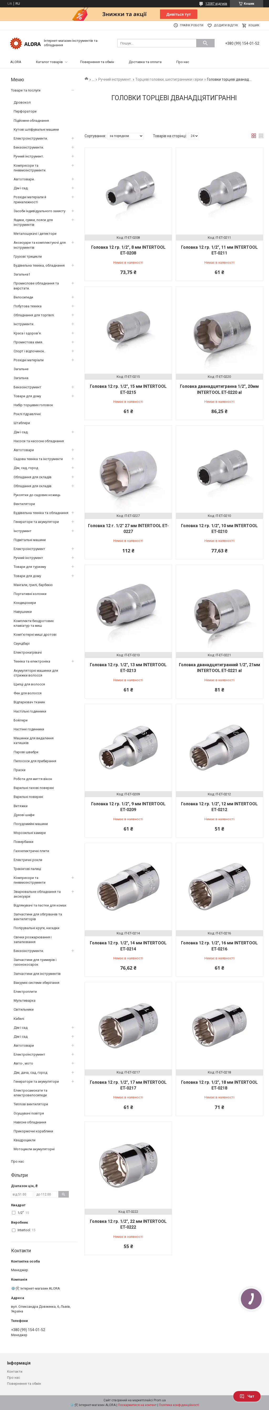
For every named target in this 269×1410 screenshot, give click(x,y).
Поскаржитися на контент (137, 1405)
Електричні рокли (28, 860)
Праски (19, 770)
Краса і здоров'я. (28, 333)
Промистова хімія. (28, 342)
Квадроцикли (24, 1140)
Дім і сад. (21, 188)
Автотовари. (24, 179)
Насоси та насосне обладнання (39, 441)
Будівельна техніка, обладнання (39, 265)
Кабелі (19, 1019)
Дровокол (22, 102)
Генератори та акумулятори (36, 522)
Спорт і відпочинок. (29, 351)
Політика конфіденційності (179, 1405)
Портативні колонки (30, 594)
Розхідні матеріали (29, 360)
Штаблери (22, 423)
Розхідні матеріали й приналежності (30, 199)
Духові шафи (24, 815)
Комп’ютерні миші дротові (35, 635)
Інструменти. (24, 324)
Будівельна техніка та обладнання (41, 513)
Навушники (23, 612)
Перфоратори (25, 111)
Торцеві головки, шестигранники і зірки (169, 79)
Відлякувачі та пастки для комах (40, 905)
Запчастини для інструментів (37, 974)
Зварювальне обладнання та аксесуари (37, 894)
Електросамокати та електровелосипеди (30, 1092)
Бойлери (21, 720)
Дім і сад (21, 1028)
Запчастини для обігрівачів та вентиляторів (38, 916)
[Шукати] (205, 43)
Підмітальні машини (30, 540)
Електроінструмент (29, 549)
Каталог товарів (49, 62)
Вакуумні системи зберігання (36, 983)
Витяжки (21, 806)
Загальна (21, 378)
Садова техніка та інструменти (38, 459)
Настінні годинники (29, 729)
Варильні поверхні (28, 797)
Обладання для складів (32, 477)
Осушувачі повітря (29, 1113)
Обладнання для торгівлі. (34, 315)
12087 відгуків (216, 4)
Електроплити (25, 992)
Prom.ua (160, 1400)
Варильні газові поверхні (34, 788)
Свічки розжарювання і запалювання (32, 939)
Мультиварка (24, 1000)
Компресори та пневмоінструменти (29, 880)
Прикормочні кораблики (33, 1131)
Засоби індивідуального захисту (39, 211)
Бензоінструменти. (29, 147)
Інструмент (23, 531)
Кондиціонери (25, 603)
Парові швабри (26, 752)
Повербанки (23, 842)
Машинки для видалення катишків (34, 740)
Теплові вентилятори (31, 1104)
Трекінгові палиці (27, 869)
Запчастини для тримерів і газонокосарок (35, 962)
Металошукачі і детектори (35, 234)
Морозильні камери (30, 833)
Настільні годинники (30, 711)
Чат (247, 1396)
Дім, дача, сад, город (30, 1073)
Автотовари (24, 450)
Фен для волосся (28, 693)
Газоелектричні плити (31, 851)
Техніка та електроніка (32, 661)
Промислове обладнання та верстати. (36, 285)
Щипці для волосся (29, 684)
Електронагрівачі (28, 652)
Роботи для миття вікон (33, 779)
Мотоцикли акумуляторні (34, 1149)
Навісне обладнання (30, 1122)
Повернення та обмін (97, 62)
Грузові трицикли (28, 256)
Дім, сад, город (26, 468)
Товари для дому (27, 396)
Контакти (14, 1371)
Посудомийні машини (31, 824)
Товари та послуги (25, 90)
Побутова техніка (28, 306)
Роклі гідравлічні (27, 414)
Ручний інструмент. (115, 79)
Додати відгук (226, 25)
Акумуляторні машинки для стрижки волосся (36, 673)
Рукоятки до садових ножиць (37, 495)
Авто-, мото (23, 1063)
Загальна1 (22, 274)
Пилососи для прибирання (35, 761)
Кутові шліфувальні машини (36, 129)
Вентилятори (24, 504)
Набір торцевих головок (33, 405)
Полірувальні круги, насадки (36, 928)
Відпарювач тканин (29, 702)
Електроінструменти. (31, 138)
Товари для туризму (30, 567)
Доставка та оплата (145, 62)
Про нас (182, 62)
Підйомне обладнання (31, 121)
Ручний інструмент (28, 558)
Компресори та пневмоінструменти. (30, 168)
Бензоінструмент (27, 387)
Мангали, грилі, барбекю (33, 585)
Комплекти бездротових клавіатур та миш (34, 623)
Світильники (24, 1009)
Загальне (21, 369)
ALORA (15, 62)
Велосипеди (23, 297)
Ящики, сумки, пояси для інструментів (33, 222)
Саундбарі (22, 643)
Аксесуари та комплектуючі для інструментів (40, 245)
